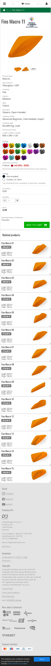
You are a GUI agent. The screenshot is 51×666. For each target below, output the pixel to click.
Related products (11, 235)
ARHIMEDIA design (13, 600)
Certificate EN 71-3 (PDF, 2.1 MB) (14, 557)
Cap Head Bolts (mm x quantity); (14, 183)
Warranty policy (8, 596)
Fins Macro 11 (18, 10)
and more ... (7, 546)
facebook (9, 499)
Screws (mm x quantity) (36, 183)
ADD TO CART (36, 224)
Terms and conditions (11, 592)
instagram (9, 493)
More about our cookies (17, 664)
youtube (9, 504)
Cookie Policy (7, 589)
